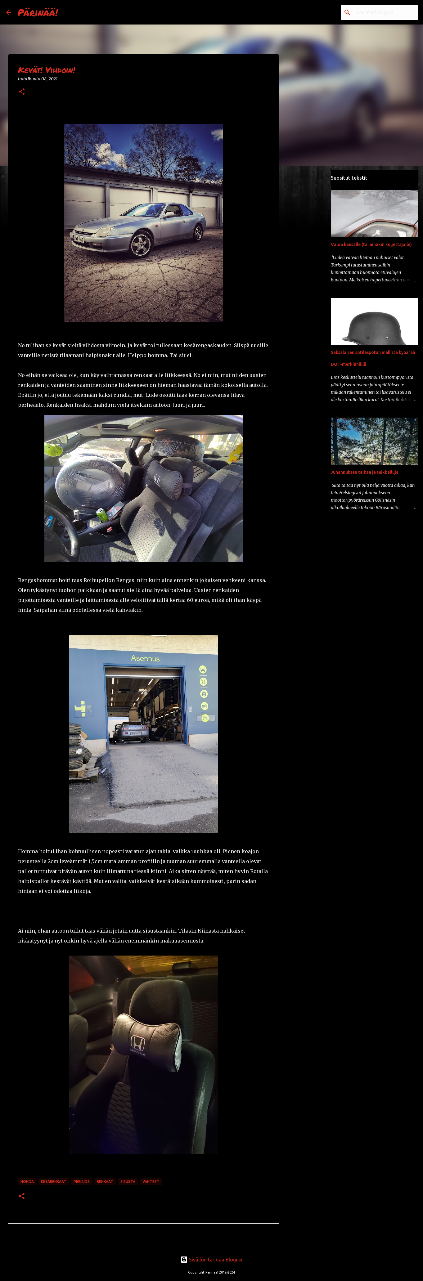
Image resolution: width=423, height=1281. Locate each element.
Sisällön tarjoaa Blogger (211, 1259)
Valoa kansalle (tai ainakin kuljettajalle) (371, 244)
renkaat (105, 1182)
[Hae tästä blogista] (385, 12)
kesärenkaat (53, 1182)
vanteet (151, 1182)
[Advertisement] (311, 268)
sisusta (127, 1182)
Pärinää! (37, 12)
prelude (82, 1182)
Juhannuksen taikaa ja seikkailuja (364, 472)
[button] (21, 92)
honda (27, 1182)
